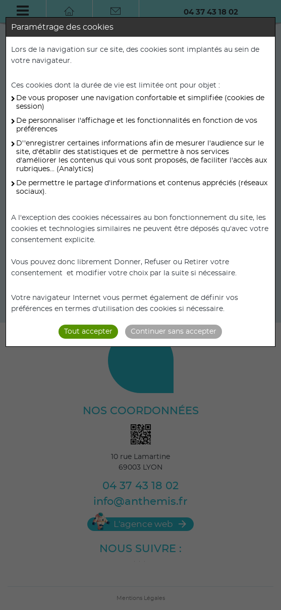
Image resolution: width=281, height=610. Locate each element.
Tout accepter (88, 331)
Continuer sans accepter (173, 331)
